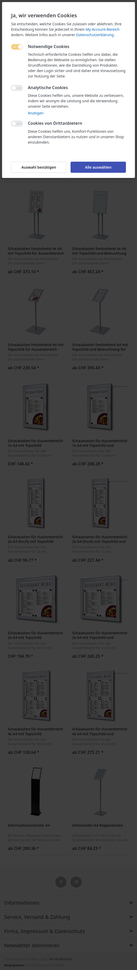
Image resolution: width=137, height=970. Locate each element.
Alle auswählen (98, 167)
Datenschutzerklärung (95, 34)
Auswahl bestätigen (38, 167)
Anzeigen (36, 113)
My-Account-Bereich (102, 29)
